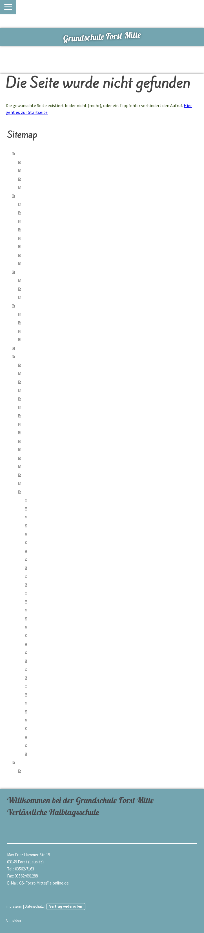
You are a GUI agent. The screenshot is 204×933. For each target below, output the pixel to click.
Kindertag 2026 (36, 373)
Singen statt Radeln (40, 407)
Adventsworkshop (39, 440)
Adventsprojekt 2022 (48, 669)
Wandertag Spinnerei (48, 593)
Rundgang (32, 187)
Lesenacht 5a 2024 (46, 508)
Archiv (28, 254)
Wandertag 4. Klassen (49, 576)
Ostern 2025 (34, 423)
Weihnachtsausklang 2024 (45, 432)
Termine (30, 263)
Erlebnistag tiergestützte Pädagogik (62, 559)
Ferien (29, 246)
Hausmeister (34, 339)
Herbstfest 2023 (44, 542)
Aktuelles (31, 204)
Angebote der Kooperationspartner (54, 288)
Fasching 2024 (42, 500)
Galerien (25, 356)
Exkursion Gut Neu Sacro (45, 474)
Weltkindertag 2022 (47, 694)
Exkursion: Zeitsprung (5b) (53, 719)
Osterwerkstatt (44, 618)
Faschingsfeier (43, 635)
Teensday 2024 (36, 483)
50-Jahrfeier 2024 (38, 466)
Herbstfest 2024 (37, 449)
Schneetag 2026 (37, 398)
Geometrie (32, 390)
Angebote (32, 280)
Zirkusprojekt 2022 (46, 745)
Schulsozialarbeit (34, 271)
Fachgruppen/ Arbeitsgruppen (49, 322)
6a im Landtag (35, 381)
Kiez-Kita (31, 221)
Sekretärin (32, 330)
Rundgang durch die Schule (47, 364)
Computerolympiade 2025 (45, 415)
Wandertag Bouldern (48, 626)
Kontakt (30, 237)
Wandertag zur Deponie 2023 (55, 550)
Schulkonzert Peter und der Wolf (59, 643)
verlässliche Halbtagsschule (47, 161)
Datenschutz (34, 906)
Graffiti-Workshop (38, 457)
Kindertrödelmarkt (46, 584)
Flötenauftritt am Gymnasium (55, 567)
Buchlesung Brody (46, 610)
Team (22, 305)
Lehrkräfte (32, 770)
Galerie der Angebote (42, 297)
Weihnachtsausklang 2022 (52, 652)
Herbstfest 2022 (44, 677)
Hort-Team (32, 212)
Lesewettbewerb (45, 601)
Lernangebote (36, 170)
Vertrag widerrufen (65, 906)
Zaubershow (41, 533)
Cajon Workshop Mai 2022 (52, 728)
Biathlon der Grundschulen (53, 686)
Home (22, 153)
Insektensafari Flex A (48, 703)
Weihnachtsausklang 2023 (52, 516)
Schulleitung (34, 314)
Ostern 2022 (40, 736)
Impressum (14, 906)
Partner (24, 347)
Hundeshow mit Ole (47, 525)
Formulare (32, 229)
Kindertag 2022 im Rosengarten (57, 711)
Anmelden (13, 920)
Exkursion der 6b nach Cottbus (57, 660)
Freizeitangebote (38, 178)
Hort (21, 195)
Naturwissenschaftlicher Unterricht (61, 753)
